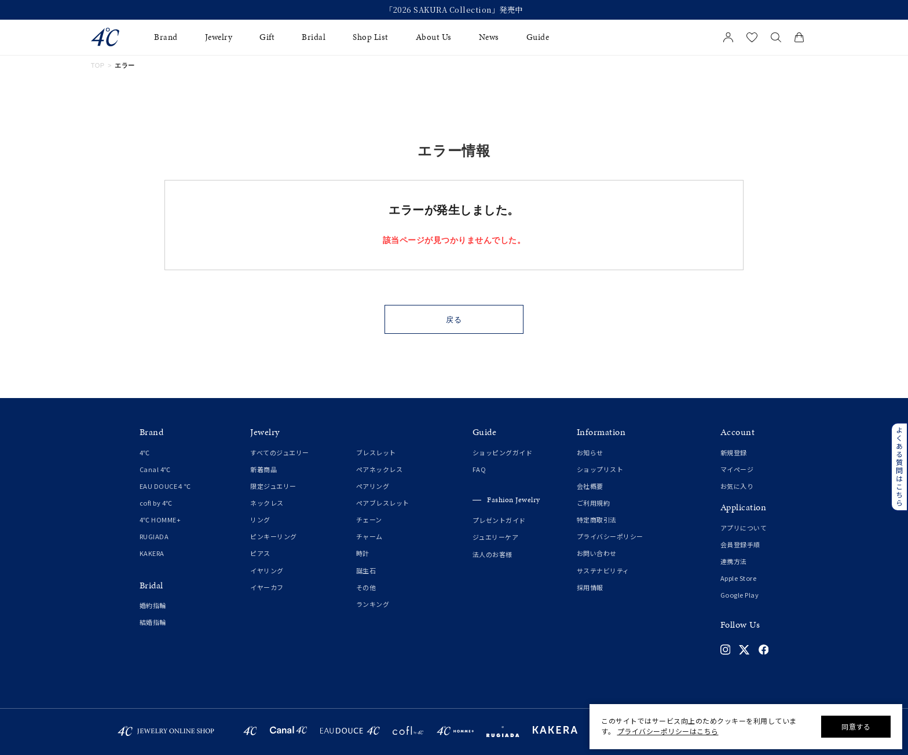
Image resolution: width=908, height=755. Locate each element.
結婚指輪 (153, 621)
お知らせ (590, 452)
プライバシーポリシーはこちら (668, 731)
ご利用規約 (593, 502)
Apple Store (738, 577)
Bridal (313, 37)
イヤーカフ (267, 587)
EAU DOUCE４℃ (165, 486)
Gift (266, 37)
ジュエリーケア (496, 536)
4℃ (145, 452)
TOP (98, 65)
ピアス (260, 553)
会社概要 (590, 486)
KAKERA (152, 553)
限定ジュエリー (273, 486)
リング (260, 519)
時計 (362, 553)
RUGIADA (154, 536)
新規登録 (733, 452)
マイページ (737, 469)
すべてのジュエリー (279, 452)
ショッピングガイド (503, 452)
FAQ (479, 469)
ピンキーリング (273, 536)
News (489, 37)
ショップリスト (600, 469)
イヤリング (267, 570)
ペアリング (373, 486)
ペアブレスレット (382, 502)
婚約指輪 (153, 605)
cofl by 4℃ (156, 502)
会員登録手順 (740, 544)
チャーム (369, 536)
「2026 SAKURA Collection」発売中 (454, 10)
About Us (434, 37)
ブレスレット (376, 452)
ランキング (373, 604)
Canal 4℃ (155, 469)
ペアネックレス (379, 469)
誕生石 (366, 570)
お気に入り (737, 486)
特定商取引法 (597, 519)
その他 (366, 587)
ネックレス (267, 502)
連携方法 (733, 561)
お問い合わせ (597, 553)
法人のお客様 (492, 554)
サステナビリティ (603, 570)
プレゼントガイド (499, 520)
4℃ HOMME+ (160, 519)
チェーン (369, 519)
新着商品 (263, 469)
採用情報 (590, 587)
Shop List (371, 37)
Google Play (739, 594)
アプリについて (743, 527)
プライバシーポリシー (610, 536)
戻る (454, 319)
